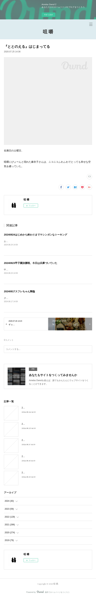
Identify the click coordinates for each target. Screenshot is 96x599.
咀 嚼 (48, 32)
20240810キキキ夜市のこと (35, 473)
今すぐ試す (48, 15)
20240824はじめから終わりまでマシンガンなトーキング (35, 234)
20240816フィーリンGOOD (35, 457)
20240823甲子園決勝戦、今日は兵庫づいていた (30, 263)
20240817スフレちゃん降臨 (19, 291)
